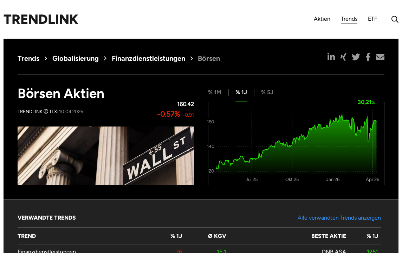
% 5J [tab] (267, 92)
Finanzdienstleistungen (148, 58)
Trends (349, 19)
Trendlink (41, 19)
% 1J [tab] (241, 92)
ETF (372, 18)
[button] (331, 57)
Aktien (322, 18)
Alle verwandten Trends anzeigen (339, 217)
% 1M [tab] (214, 92)
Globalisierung (75, 58)
